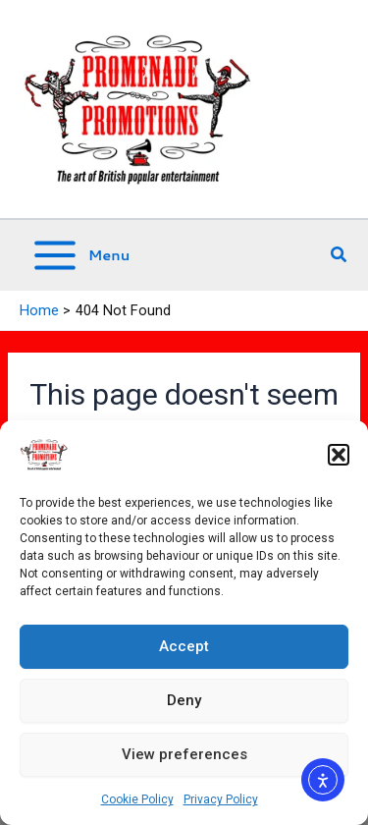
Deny (184, 700)
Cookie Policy (137, 799)
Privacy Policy (221, 799)
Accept (184, 646)
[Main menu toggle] (80, 255)
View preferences (184, 754)
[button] (338, 455)
